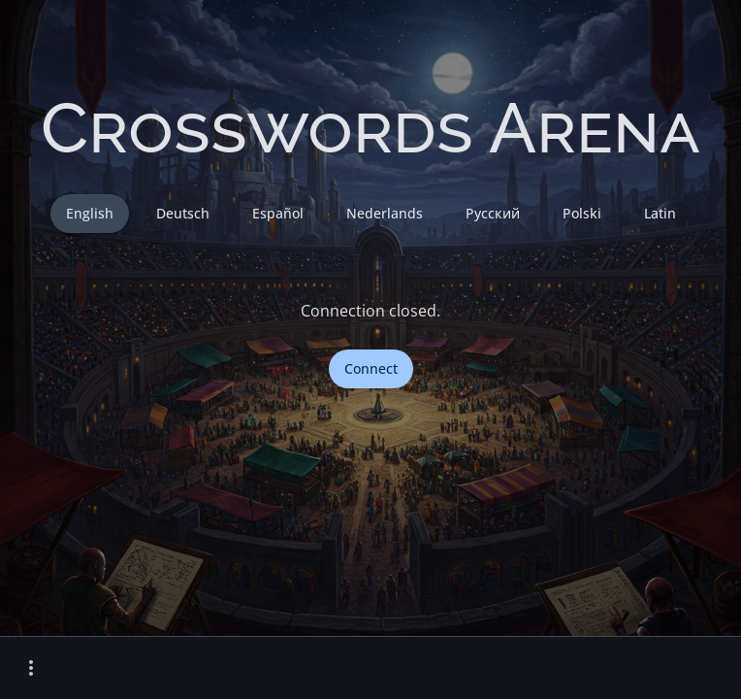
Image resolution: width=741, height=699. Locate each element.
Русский (493, 213)
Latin (660, 213)
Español (278, 213)
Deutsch (182, 213)
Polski (582, 213)
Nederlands (384, 213)
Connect (371, 368)
